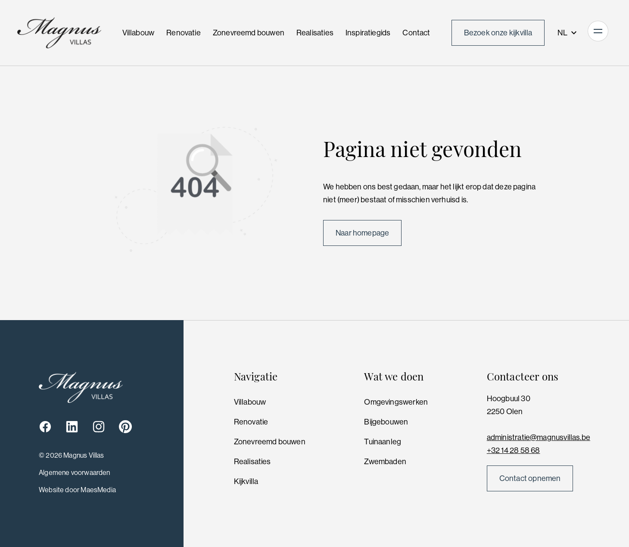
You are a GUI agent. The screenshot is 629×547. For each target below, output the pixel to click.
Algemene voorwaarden (74, 472)
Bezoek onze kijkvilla (498, 32)
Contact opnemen (530, 478)
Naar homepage (362, 233)
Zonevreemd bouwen (248, 32)
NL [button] (567, 32)
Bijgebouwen (386, 422)
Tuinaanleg (382, 441)
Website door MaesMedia (77, 490)
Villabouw (138, 32)
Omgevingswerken (396, 402)
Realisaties (314, 32)
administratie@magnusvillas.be (538, 437)
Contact (416, 32)
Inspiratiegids (368, 32)
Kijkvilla (246, 481)
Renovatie (183, 32)
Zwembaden (385, 461)
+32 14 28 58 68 (513, 450)
